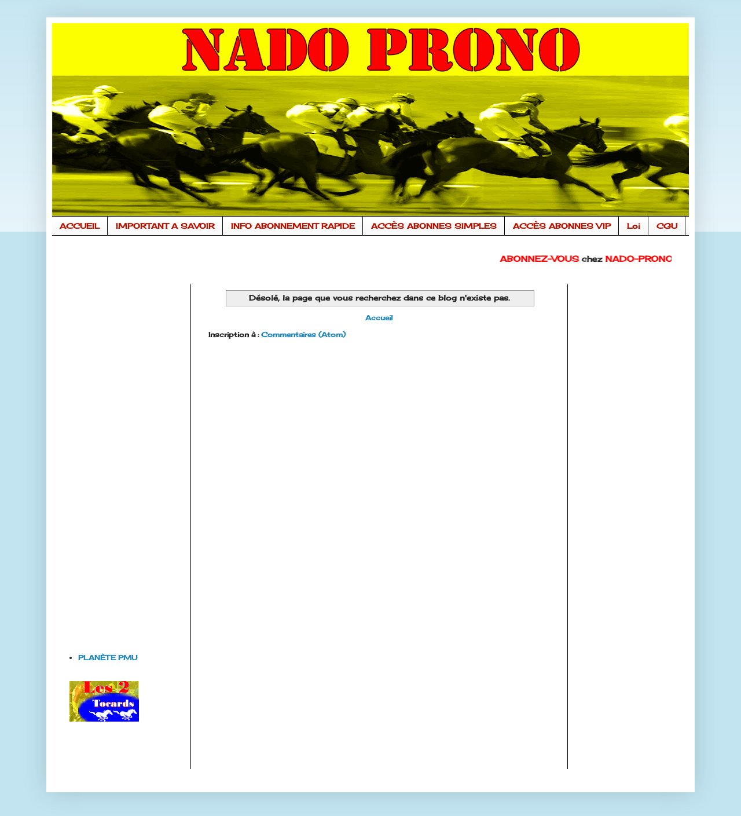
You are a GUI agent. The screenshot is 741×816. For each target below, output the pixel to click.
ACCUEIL (80, 225)
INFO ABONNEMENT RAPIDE (293, 225)
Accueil (379, 317)
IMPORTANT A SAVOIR (165, 225)
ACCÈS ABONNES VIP (562, 225)
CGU (666, 225)
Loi (633, 225)
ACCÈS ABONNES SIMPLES (434, 225)
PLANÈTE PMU (107, 657)
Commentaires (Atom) (303, 334)
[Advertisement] (115, 458)
